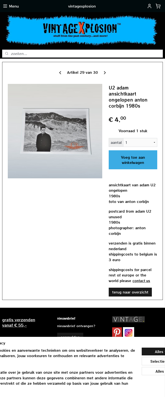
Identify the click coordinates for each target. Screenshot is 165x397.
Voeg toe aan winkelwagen (133, 160)
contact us (141, 280)
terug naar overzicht (130, 292)
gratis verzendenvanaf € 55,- (18, 322)
